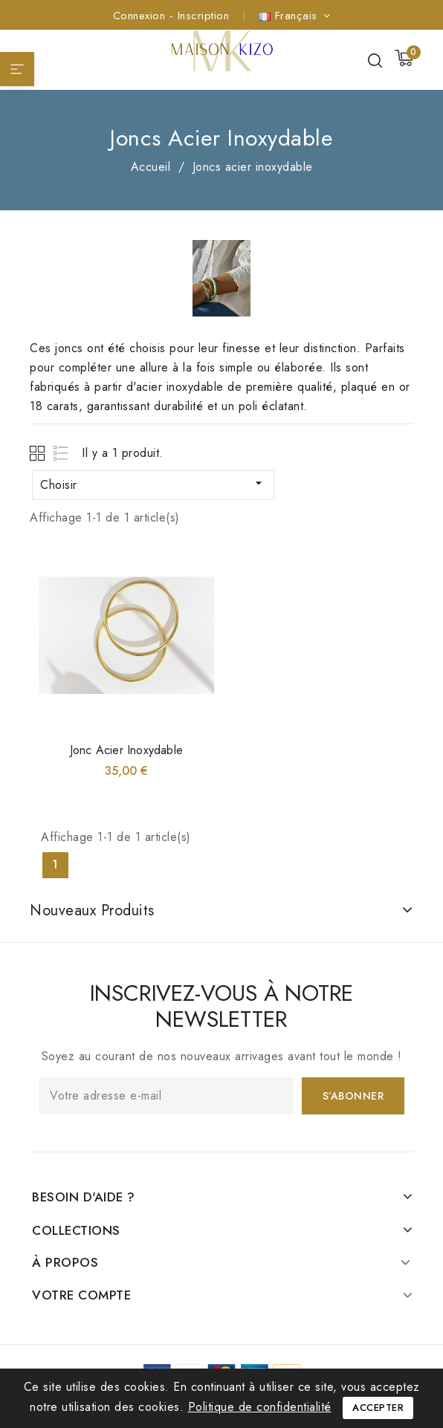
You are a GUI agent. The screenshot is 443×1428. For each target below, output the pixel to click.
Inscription (204, 15)
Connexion (141, 15)
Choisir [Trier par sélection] (153, 484)
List (61, 453)
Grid (39, 453)
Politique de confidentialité (260, 1406)
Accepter (378, 1408)
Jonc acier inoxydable (126, 750)
